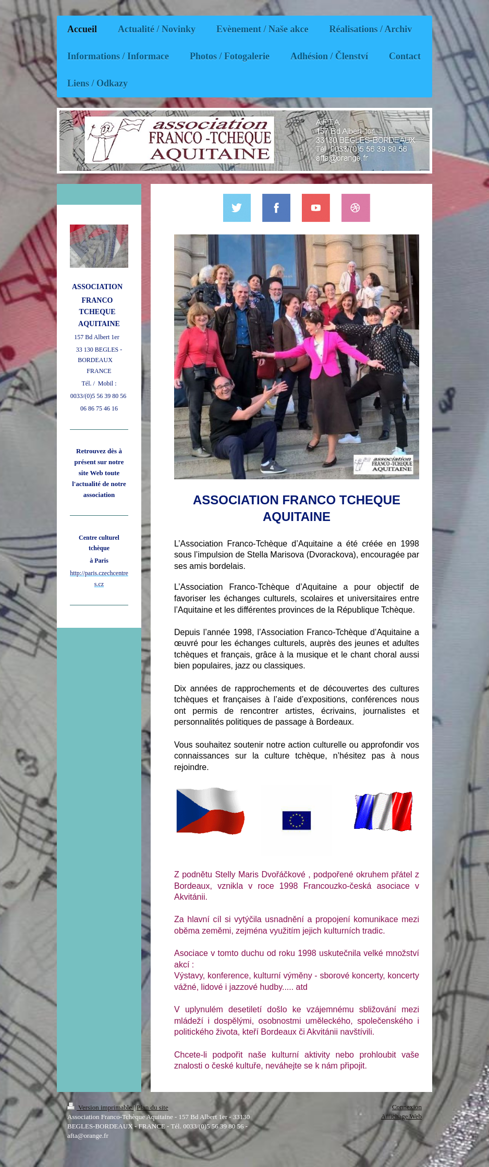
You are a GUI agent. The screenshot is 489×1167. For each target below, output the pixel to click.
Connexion (407, 1107)
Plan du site (152, 1107)
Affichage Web (401, 1116)
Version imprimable (100, 1107)
